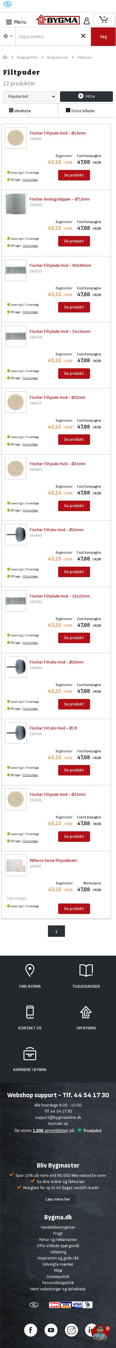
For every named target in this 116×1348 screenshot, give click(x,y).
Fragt (58, 1233)
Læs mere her (58, 1199)
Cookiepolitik (58, 1276)
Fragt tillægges (16, 898)
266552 (36, 271)
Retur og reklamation (58, 1239)
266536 (36, 337)
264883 (36, 469)
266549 (36, 734)
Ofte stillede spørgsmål (58, 1245)
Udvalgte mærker (58, 1264)
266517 (35, 403)
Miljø (58, 1270)
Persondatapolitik (58, 1282)
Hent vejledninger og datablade (58, 1289)
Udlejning (58, 1252)
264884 (36, 668)
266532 (36, 602)
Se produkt (74, 175)
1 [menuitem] (56, 931)
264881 (35, 139)
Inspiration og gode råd (58, 1258)
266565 (36, 205)
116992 (35, 866)
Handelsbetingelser (58, 1227)
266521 (35, 800)
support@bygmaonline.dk (58, 1117)
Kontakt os (58, 1123)
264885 (36, 535)
